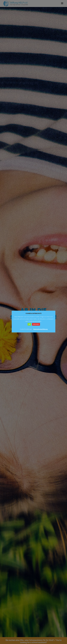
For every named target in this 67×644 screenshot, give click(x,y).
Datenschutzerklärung (40, 329)
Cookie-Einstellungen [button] (26, 329)
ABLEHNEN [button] (36, 324)
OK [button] (29, 324)
